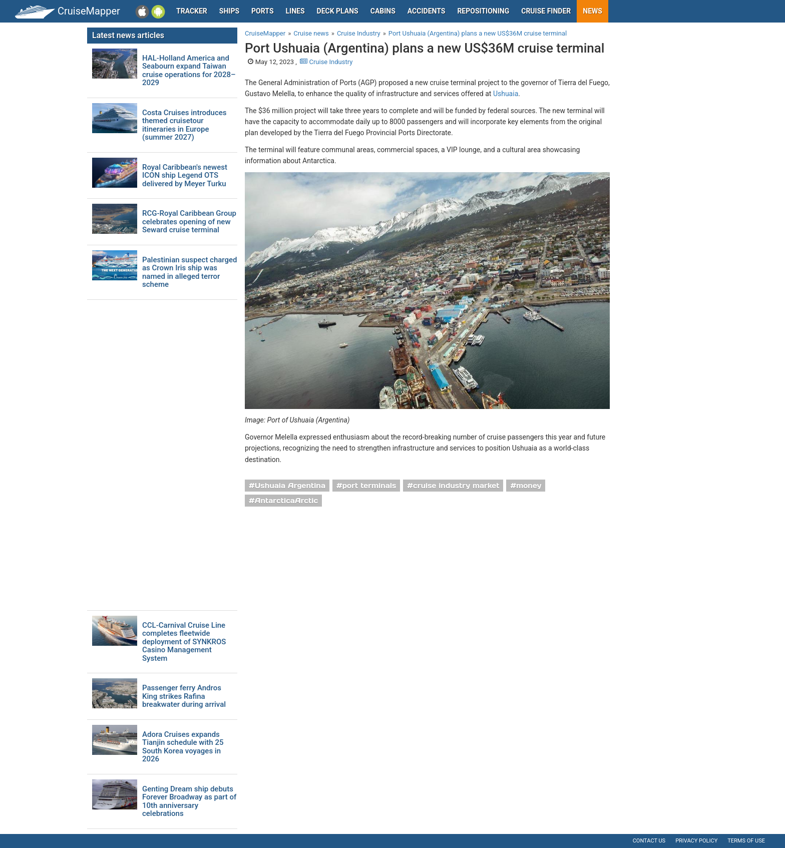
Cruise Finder (546, 11)
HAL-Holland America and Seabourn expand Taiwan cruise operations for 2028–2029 (189, 70)
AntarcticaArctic (286, 500)
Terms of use (746, 840)
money (528, 485)
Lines (295, 11)
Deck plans (337, 11)
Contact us (649, 840)
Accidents (427, 11)
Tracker (191, 11)
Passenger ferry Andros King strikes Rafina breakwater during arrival (184, 696)
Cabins (383, 11)
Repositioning (483, 11)
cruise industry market (456, 485)
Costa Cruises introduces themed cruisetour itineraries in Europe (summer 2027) (184, 125)
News (592, 11)
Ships (229, 11)
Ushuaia (505, 94)
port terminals (369, 485)
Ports (262, 11)
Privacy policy (696, 840)
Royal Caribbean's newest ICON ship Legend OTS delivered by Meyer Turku (184, 175)
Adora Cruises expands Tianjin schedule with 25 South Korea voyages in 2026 (182, 746)
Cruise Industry (326, 62)
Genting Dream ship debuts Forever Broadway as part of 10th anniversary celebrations (189, 801)
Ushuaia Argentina (290, 485)
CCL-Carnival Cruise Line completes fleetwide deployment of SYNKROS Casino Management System (184, 642)
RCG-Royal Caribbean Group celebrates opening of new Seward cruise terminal (189, 221)
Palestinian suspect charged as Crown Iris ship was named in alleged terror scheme (189, 272)
